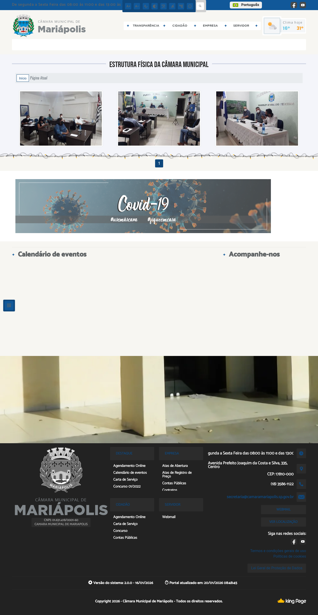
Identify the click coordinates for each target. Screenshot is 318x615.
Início (22, 78)
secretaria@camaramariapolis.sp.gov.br (260, 497)
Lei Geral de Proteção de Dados (276, 568)
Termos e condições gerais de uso (278, 551)
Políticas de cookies (289, 556)
